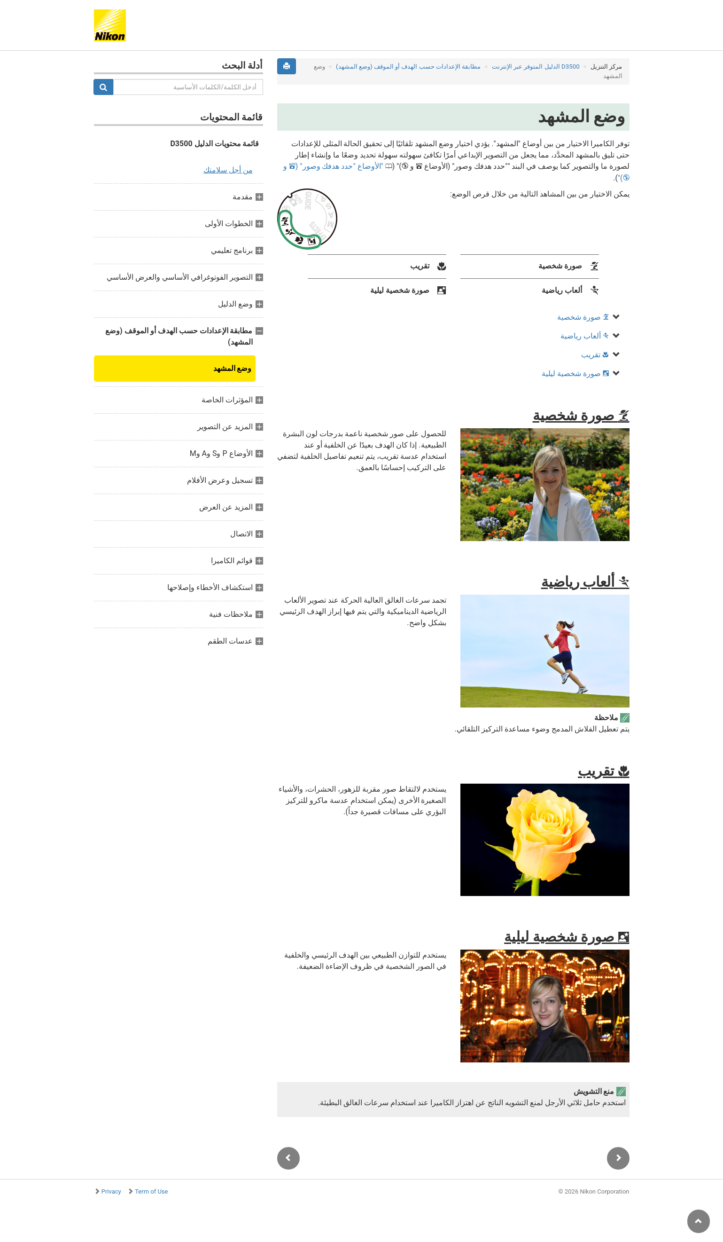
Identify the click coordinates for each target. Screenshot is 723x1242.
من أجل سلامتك (228, 169)
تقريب (595, 354)
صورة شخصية (583, 317)
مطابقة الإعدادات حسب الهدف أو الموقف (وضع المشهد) (408, 66)
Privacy (111, 1191)
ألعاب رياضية (584, 335)
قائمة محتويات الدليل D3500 (214, 143)
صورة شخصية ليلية (575, 373)
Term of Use (151, 1191)
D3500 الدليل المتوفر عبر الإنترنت (536, 66)
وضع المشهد (232, 368)
